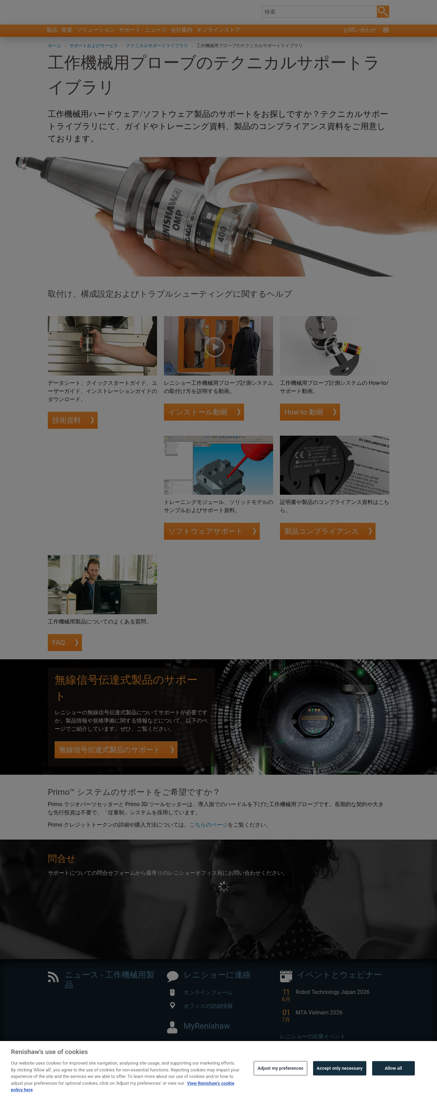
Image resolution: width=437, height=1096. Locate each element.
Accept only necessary (340, 1082)
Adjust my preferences (280, 1082)
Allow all (393, 1082)
